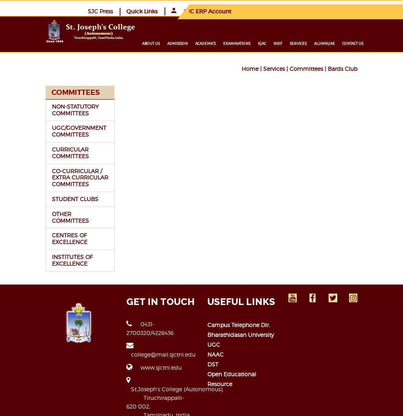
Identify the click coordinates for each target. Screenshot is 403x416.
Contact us (382, 43)
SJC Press (255, 10)
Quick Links (297, 11)
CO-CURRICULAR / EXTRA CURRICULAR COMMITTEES (57, 177)
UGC (213, 337)
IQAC (291, 43)
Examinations (265, 43)
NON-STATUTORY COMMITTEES (46, 109)
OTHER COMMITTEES (52, 213)
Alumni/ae (353, 43)
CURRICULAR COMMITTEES (41, 152)
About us (180, 43)
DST (212, 357)
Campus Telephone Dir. (238, 317)
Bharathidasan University (240, 327)
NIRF (307, 43)
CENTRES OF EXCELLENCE (40, 232)
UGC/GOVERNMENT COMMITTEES (50, 130)
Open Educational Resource (245, 367)
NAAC (215, 347)
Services (327, 43)
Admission (206, 43)
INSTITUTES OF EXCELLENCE (43, 253)
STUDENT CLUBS (46, 198)
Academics (234, 43)
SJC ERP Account (356, 11)
